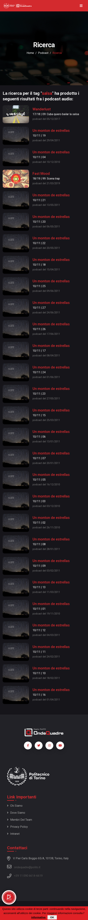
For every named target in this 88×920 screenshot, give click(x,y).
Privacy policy (17, 826)
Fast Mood (41, 173)
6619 (39, 875)
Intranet (13, 833)
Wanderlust (42, 109)
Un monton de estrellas (51, 130)
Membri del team (19, 819)
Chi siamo (15, 805)
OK (52, 917)
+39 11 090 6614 (24, 875)
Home (30, 53)
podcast (43, 53)
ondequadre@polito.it (23, 866)
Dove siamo (16, 812)
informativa (38, 917)
